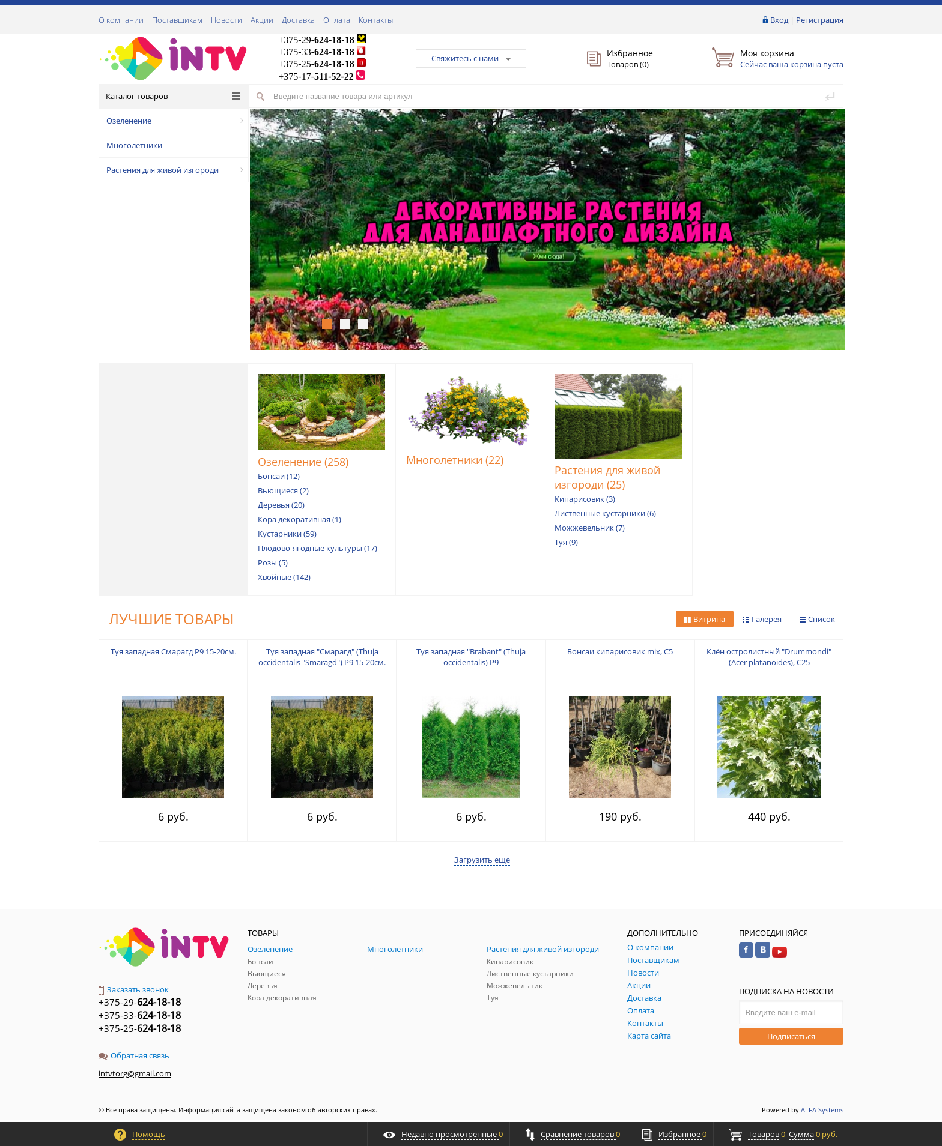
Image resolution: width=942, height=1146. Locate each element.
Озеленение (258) (303, 461)
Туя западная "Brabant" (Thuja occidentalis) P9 (471, 657)
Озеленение (174, 120)
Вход (779, 19)
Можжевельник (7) (590, 527)
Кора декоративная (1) (299, 519)
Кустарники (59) (287, 533)
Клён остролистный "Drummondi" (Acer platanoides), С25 (768, 657)
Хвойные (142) (284, 576)
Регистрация (819, 19)
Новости (226, 19)
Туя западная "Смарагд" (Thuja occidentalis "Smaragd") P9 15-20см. (322, 657)
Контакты (376, 19)
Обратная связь (134, 1055)
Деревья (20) (281, 504)
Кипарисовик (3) (585, 498)
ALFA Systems (822, 1109)
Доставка (298, 19)
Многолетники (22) (454, 460)
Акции (262, 19)
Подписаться (791, 1036)
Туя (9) (566, 542)
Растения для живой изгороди (174, 169)
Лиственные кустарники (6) (605, 513)
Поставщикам (177, 19)
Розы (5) (273, 562)
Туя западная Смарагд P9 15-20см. (173, 651)
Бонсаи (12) (279, 476)
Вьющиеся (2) (283, 490)
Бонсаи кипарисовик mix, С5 (620, 651)
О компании (121, 19)
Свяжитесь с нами (471, 58)
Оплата (336, 19)
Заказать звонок (134, 989)
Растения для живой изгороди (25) (607, 477)
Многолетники (134, 145)
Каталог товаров (173, 96)
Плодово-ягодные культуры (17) (317, 548)
